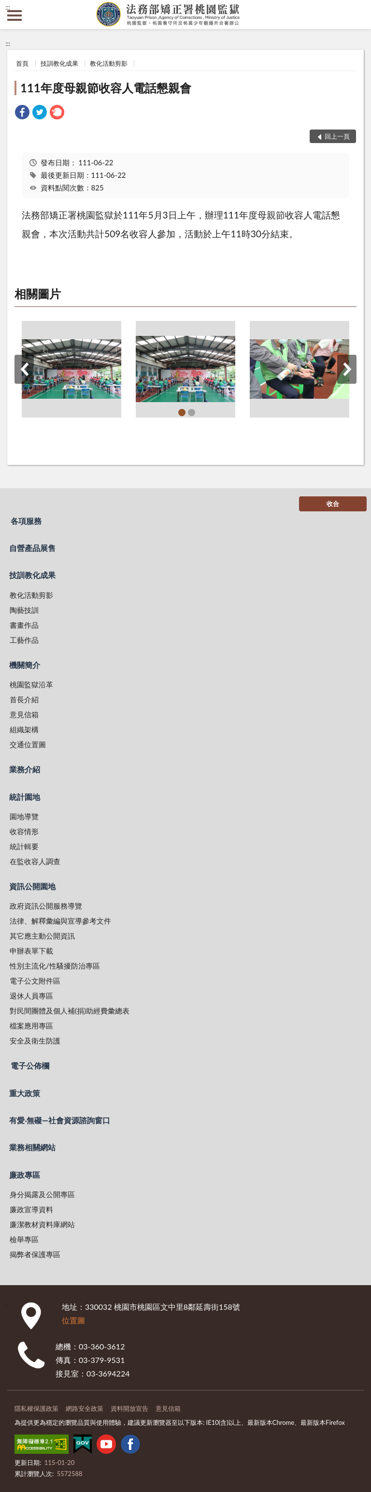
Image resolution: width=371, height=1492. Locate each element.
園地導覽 (24, 816)
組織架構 (24, 729)
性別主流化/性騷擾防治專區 (55, 965)
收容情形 (24, 831)
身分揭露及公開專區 (42, 1194)
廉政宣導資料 (31, 1209)
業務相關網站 (32, 1147)
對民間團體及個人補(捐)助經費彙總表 (69, 1010)
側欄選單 (14, 15)
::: (7, 7)
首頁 (22, 63)
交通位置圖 (28, 744)
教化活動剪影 (109, 63)
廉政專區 (24, 1174)
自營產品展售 (32, 547)
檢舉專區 (24, 1239)
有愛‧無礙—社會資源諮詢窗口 (59, 1120)
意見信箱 (24, 714)
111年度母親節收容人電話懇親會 (105, 88)
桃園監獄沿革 (31, 684)
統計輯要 (24, 846)
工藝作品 (24, 640)
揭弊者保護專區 (35, 1254)
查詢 (356, 14)
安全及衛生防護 (35, 1040)
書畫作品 (24, 625)
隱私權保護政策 (36, 1408)
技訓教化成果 (59, 63)
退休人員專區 (31, 995)
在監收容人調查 (35, 861)
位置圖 (73, 1320)
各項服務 (26, 520)
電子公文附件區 (35, 980)
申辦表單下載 (31, 950)
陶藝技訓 (24, 610)
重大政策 (24, 1093)
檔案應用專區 (31, 1025)
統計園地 (24, 796)
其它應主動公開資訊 (42, 935)
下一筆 (347, 369)
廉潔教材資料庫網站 (42, 1224)
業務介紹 (24, 769)
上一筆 (24, 369)
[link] (22, 113)
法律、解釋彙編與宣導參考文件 (60, 920)
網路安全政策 (84, 1408)
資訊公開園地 (32, 886)
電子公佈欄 (30, 1065)
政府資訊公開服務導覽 (46, 905)
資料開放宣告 (129, 1408)
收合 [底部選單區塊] (333, 503)
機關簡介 (24, 664)
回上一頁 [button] (337, 136)
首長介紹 (24, 699)
